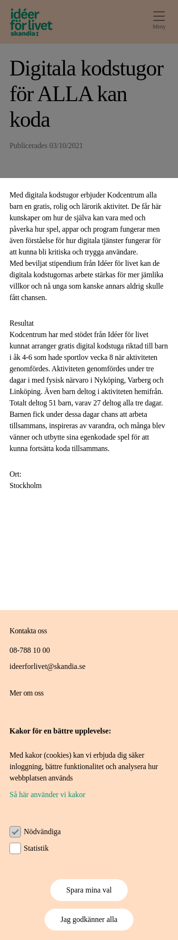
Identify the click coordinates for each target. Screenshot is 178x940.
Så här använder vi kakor (47, 794)
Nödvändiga (42, 831)
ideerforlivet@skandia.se (47, 666)
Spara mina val (89, 890)
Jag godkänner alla (89, 919)
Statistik (36, 848)
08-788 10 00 (29, 650)
